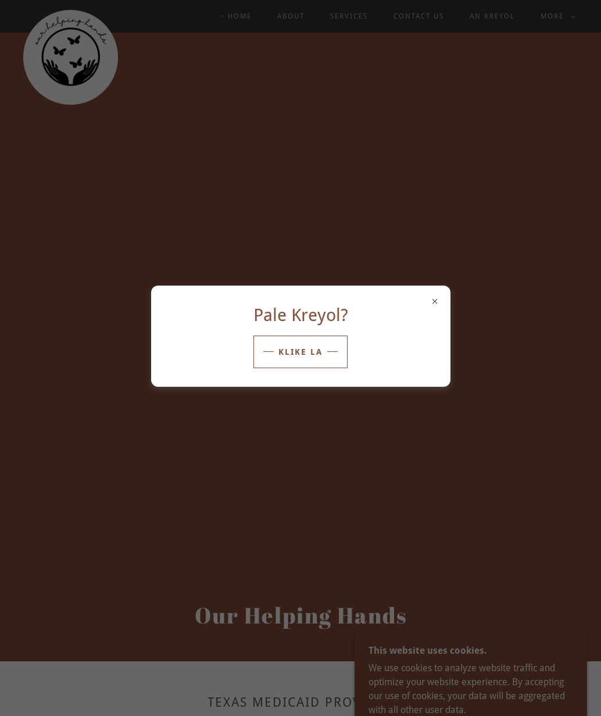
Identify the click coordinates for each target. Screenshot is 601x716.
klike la (300, 352)
